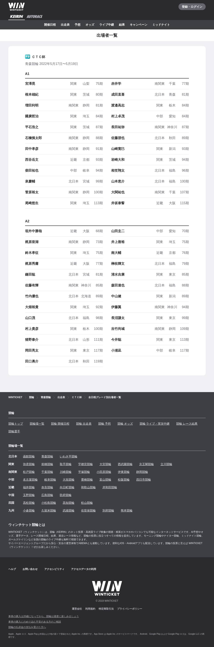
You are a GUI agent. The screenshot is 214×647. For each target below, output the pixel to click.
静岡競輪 (142, 472)
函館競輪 (29, 456)
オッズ (89, 24)
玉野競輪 (29, 495)
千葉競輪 (47, 472)
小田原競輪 (104, 472)
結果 (122, 24)
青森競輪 (47, 456)
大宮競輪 (105, 464)
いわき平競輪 (68, 456)
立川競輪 (166, 464)
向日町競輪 (67, 487)
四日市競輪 (143, 479)
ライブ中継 (106, 24)
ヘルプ (12, 569)
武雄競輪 (68, 510)
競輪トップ (15, 423)
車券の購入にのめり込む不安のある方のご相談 (34, 621)
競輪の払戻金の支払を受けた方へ (27, 627)
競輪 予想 (104, 423)
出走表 (65, 24)
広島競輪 (47, 495)
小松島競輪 (48, 502)
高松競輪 (29, 502)
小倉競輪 (29, 510)
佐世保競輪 (88, 510)
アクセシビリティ (54, 569)
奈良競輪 (47, 487)
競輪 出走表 (84, 423)
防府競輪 (65, 495)
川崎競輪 (65, 472)
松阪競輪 (124, 479)
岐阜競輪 (50, 479)
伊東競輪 (124, 472)
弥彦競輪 (29, 464)
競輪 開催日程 (60, 423)
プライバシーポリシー (129, 608)
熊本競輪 (126, 510)
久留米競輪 (48, 510)
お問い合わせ (30, 569)
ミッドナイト (161, 24)
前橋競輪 (47, 464)
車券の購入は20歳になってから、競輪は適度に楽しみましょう (43, 616)
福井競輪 (29, 487)
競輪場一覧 (37, 423)
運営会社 (77, 608)
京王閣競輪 (146, 464)
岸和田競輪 (109, 487)
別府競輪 (108, 510)
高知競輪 (68, 502)
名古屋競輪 (30, 479)
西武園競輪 (125, 464)
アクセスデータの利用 (83, 569)
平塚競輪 (84, 472)
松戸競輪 (29, 472)
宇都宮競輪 (85, 464)
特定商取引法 (106, 608)
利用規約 (90, 608)
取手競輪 (65, 464)
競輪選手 (14, 431)
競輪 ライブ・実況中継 (155, 423)
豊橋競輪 (87, 479)
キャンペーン (138, 24)
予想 (77, 24)
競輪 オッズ (125, 423)
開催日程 (50, 24)
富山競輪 (105, 479)
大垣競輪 (68, 479)
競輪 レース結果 (186, 423)
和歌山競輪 (88, 487)
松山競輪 (87, 502)
